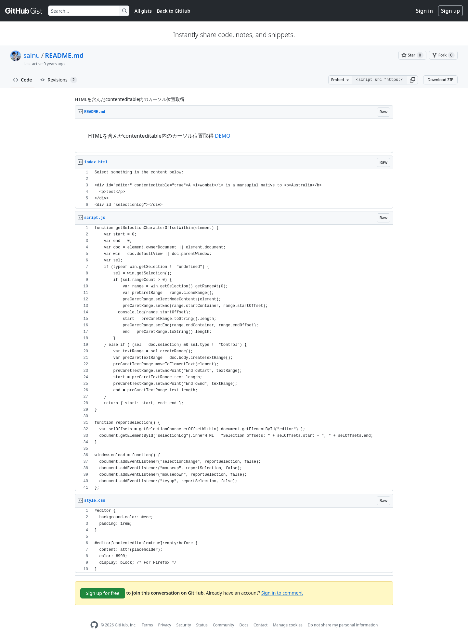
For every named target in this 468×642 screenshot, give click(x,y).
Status (202, 625)
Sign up (450, 10)
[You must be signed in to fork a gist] (443, 55)
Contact (260, 625)
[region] (234, 136)
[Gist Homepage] (24, 11)
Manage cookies (287, 625)
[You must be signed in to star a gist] (412, 55)
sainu (31, 55)
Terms (147, 625)
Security (183, 625)
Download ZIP (440, 79)
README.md (64, 55)
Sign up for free (103, 593)
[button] (412, 79)
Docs (243, 625)
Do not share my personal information (343, 625)
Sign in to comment (282, 593)
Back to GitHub (173, 11)
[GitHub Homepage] (94, 625)
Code (22, 80)
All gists (143, 11)
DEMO (222, 135)
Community (223, 625)
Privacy (164, 625)
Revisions (58, 80)
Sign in (424, 10)
